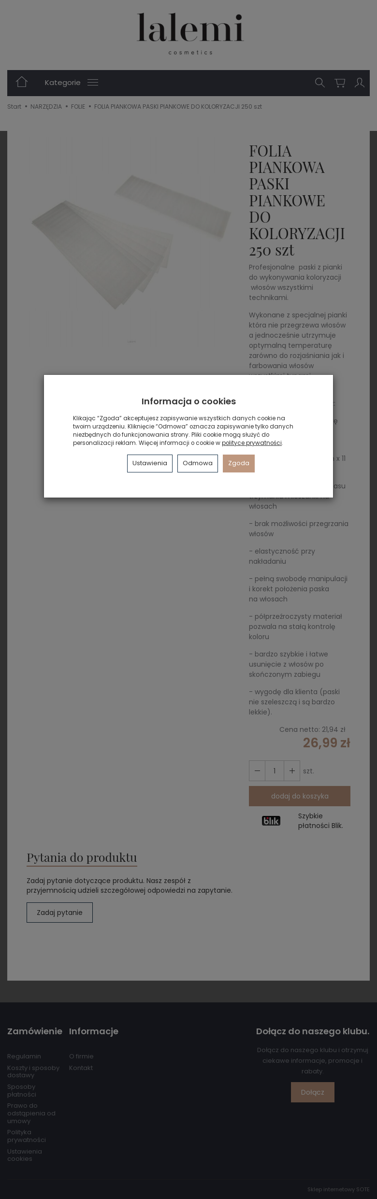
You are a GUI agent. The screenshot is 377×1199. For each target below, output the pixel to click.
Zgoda (238, 463)
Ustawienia (149, 463)
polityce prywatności (252, 443)
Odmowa (198, 463)
